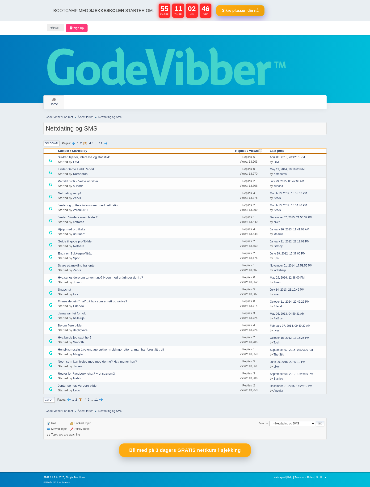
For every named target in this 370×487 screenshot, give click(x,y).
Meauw (278, 234)
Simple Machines (75, 477)
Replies (240, 150)
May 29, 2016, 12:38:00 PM (287, 277)
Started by (79, 150)
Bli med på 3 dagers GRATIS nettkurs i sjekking (185, 450)
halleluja (78, 318)
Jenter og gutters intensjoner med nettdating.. (89, 205)
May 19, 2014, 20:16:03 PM (287, 169)
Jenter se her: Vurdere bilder (77, 385)
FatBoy (277, 318)
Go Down (51, 143)
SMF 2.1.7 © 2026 (53, 477)
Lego (76, 390)
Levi (76, 162)
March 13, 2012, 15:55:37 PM (288, 193)
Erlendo (78, 306)
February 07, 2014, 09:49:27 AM (290, 325)
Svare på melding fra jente (76, 265)
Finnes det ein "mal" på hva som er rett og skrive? (92, 301)
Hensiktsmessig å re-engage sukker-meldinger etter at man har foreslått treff (111, 349)
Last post (277, 150)
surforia (78, 186)
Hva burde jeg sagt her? (74, 337)
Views (255, 150)
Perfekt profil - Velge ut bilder (78, 181)
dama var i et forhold (72, 313)
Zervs (77, 198)
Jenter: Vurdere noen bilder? (77, 217)
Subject (63, 150)
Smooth (78, 342)
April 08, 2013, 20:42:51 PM (287, 157)
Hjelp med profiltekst (72, 229)
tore (75, 294)
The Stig (278, 354)
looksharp (279, 270)
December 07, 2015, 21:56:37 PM (291, 217)
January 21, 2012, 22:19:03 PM (289, 241)
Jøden (77, 366)
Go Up (49, 399)
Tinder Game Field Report (76, 169)
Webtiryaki (280, 477)
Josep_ (78, 282)
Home (54, 102)
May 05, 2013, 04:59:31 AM (287, 313)
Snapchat (64, 289)
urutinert (78, 234)
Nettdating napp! (69, 193)
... (97, 143)
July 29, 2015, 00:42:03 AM (287, 181)
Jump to (263, 423)
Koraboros (80, 174)
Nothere (78, 246)
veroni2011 (80, 210)
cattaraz (78, 222)
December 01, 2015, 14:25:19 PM (291, 386)
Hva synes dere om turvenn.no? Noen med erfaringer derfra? (100, 277)
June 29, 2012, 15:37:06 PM (287, 253)
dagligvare (80, 330)
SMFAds (47, 482)
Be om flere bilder (70, 325)
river (276, 330)
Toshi (276, 342)
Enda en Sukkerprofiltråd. (75, 253)
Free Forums (63, 482)
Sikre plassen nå (240, 10)
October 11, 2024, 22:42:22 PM (289, 301)
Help (289, 477)
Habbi (77, 378)
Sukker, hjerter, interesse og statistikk (84, 157)
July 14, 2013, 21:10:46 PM (287, 289)
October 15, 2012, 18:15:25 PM (289, 337)
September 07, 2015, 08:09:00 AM (291, 349)
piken (276, 222)
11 (100, 143)
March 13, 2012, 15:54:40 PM (288, 205)
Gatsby (277, 246)
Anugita (278, 390)
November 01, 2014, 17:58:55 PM (291, 265)
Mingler (78, 354)
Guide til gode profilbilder (75, 241)
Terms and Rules (304, 477)
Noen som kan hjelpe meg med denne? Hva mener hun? (97, 361)
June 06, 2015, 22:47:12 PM (287, 362)
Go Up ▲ (321, 477)
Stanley (278, 378)
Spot (76, 258)
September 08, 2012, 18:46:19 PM (291, 374)
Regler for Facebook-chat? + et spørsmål (86, 373)
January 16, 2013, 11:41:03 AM (289, 229)
